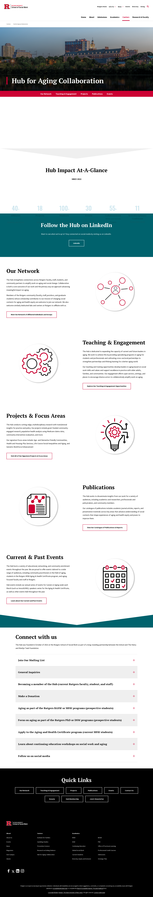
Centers (126, 17)
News (8, 846)
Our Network (45, 94)
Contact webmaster (99, 893)
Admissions (102, 17)
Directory (135, 7)
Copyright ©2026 (53, 893)
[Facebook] (8, 872)
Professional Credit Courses (107, 850)
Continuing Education (78, 846)
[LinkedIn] (17, 872)
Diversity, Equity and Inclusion (81, 859)
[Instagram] (22, 872)
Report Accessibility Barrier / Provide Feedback (90, 888)
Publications (97, 94)
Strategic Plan (102, 859)
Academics (114, 17)
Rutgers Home (102, 7)
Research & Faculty (140, 17)
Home (83, 17)
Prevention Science (43, 846)
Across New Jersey (137, 221)
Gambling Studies (42, 842)
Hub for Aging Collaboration (46, 855)
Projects (84, 94)
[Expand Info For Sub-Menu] (112, 6)
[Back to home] (17, 823)
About (91, 17)
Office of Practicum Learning (107, 846)
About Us (9, 838)
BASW (100, 838)
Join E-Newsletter (97, 799)
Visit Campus (10, 855)
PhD (99, 842)
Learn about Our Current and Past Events (26, 601)
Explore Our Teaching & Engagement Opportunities (106, 386)
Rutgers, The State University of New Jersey (71, 893)
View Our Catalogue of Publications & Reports (105, 527)
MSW (73, 838)
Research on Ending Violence (46, 850)
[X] (13, 872)
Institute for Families (43, 838)
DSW (73, 842)
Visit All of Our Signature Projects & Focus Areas (29, 456)
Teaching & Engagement (66, 94)
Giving (143, 7)
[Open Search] (148, 6)
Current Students (77, 855)
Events (127, 7)
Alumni (8, 859)
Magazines (9, 850)
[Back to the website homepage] (16, 6)
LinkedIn (76, 243)
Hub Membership (72, 799)
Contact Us (129, 790)
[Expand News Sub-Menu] (120, 6)
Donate (52, 799)
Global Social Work (78, 850)
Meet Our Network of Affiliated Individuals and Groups (31, 314)
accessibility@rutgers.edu (60, 888)
